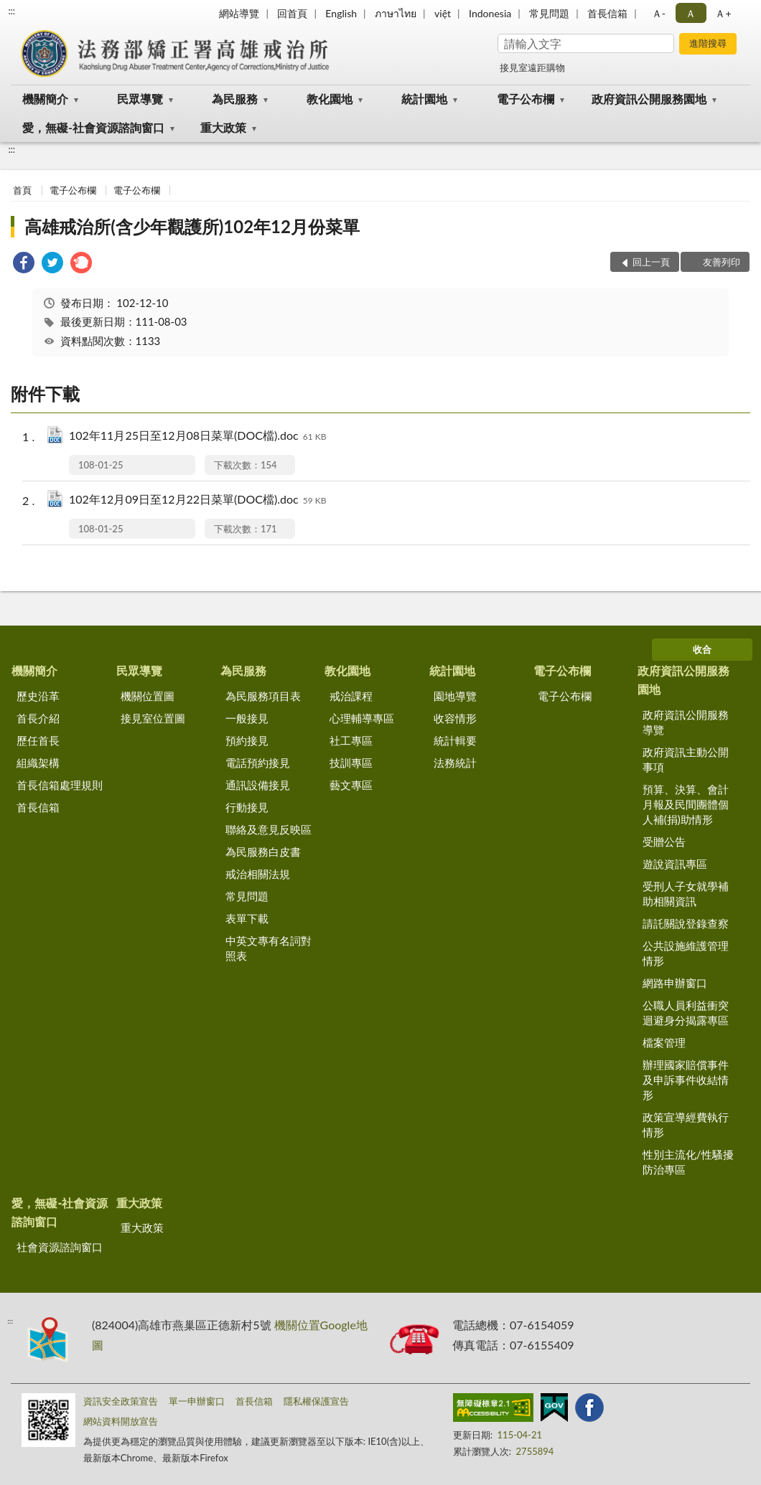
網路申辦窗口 (675, 982)
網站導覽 (239, 13)
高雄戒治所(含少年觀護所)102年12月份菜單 (192, 226)
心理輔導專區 (362, 718)
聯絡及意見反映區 (268, 829)
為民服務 (235, 98)
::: (11, 10)
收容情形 (455, 718)
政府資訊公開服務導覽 (686, 722)
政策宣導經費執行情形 (686, 1124)
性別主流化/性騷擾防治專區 (688, 1162)
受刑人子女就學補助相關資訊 (686, 894)
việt (442, 13)
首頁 (22, 190)
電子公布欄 (525, 98)
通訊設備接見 (257, 784)
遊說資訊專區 (675, 863)
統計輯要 (455, 740)
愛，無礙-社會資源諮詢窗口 (93, 127)
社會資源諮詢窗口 (60, 1246)
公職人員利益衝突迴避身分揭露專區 (686, 1013)
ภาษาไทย (395, 13)
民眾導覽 (140, 98)
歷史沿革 (38, 695)
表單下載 (247, 918)
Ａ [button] (691, 13)
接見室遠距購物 (532, 67)
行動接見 (247, 807)
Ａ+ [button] (723, 13)
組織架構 (38, 762)
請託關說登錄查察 (686, 923)
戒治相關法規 (257, 873)
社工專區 (351, 740)
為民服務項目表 (263, 695)
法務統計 (455, 762)
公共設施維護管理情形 (686, 953)
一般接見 (247, 718)
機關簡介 (45, 98)
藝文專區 (351, 784)
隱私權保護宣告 (316, 1401)
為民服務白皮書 (263, 851)
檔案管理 (664, 1042)
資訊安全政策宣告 (120, 1401)
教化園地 (330, 98)
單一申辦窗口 (197, 1401)
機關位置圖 (147, 695)
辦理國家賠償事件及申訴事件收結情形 (686, 1079)
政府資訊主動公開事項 (686, 759)
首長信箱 (607, 13)
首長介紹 (38, 718)
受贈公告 (664, 841)
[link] (23, 264)
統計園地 (424, 98)
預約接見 (247, 740)
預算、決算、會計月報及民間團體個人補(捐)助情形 (686, 804)
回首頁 (292, 13)
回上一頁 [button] (651, 262)
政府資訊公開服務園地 (649, 98)
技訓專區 (351, 762)
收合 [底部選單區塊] (702, 649)
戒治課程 (351, 695)
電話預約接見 (257, 762)
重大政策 (223, 127)
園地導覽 (455, 695)
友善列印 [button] (721, 262)
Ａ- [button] (659, 13)
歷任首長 (38, 740)
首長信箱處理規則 (60, 784)
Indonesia (490, 13)
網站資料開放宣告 (120, 1421)
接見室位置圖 (153, 718)
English (341, 13)
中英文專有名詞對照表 (268, 948)
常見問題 (549, 13)
